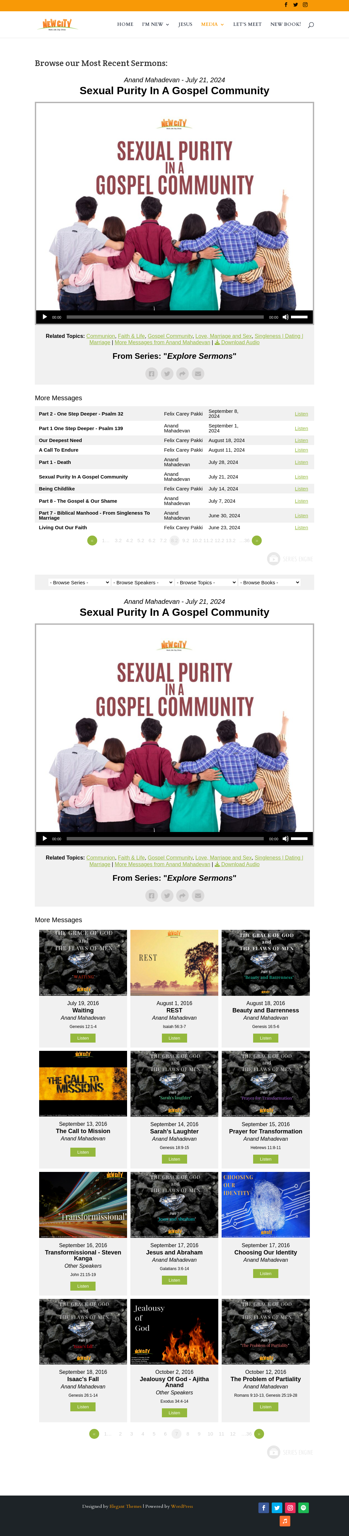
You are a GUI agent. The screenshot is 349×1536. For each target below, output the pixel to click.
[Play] (44, 317)
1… (105, 540)
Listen (301, 413)
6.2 (152, 540)
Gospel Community (170, 336)
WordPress (182, 1506)
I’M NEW (152, 25)
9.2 (185, 540)
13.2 (231, 540)
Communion (100, 336)
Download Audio (240, 342)
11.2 (208, 540)
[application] (174, 317)
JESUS (185, 25)
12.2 (219, 540)
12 (233, 1434)
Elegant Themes (125, 1506)
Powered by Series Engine (289, 558)
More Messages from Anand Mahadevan (162, 342)
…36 (244, 540)
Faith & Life (131, 336)
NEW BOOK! (285, 25)
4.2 (129, 540)
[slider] (165, 317)
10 (210, 1434)
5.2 (140, 540)
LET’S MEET (247, 25)
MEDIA (209, 25)
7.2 (163, 540)
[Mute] (285, 317)
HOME (125, 25)
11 (222, 1434)
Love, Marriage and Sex (223, 336)
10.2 (197, 540)
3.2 (118, 540)
